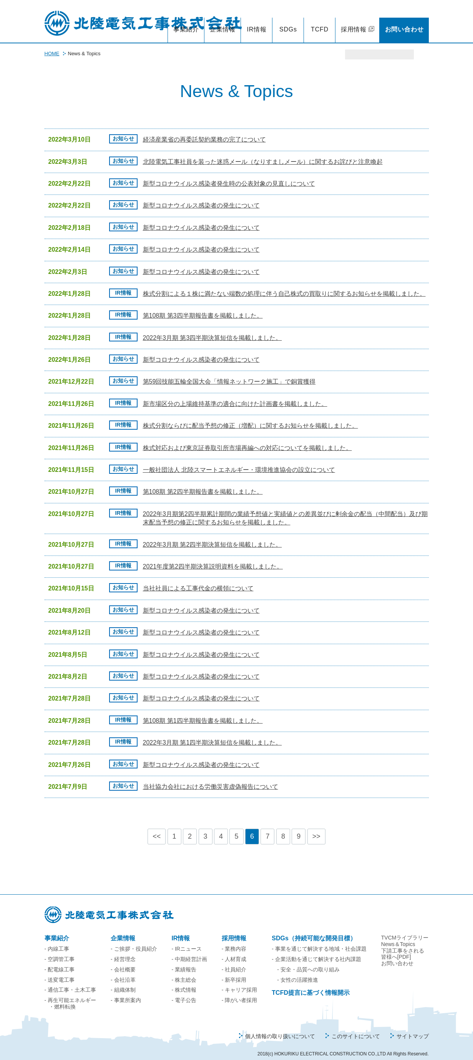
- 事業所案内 (126, 992)
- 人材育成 (234, 951)
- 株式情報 (183, 982)
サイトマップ (413, 1028)
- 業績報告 (183, 961)
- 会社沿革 (123, 972)
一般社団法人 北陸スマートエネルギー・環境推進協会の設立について (239, 461)
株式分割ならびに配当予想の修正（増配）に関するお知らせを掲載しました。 (250, 417)
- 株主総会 (183, 972)
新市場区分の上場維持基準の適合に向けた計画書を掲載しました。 (235, 395)
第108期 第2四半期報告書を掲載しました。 (203, 483)
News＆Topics (398, 936)
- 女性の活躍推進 (297, 972)
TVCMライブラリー (405, 929)
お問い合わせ (404, 21)
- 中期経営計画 (189, 951)
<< (157, 828)
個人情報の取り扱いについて (280, 1028)
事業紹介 (186, 21)
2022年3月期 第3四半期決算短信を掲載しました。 (212, 329)
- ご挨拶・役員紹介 (134, 941)
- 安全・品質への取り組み (308, 961)
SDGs (288, 21)
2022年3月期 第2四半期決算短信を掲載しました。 (212, 536)
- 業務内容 (234, 941)
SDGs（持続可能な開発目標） (314, 930)
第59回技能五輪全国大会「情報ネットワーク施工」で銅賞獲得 (229, 373)
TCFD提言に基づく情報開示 (311, 984)
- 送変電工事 (60, 972)
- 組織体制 (123, 982)
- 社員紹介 (234, 961)
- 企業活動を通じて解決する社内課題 (316, 951)
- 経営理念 (123, 951)
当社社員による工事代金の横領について (198, 580)
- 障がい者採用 (239, 992)
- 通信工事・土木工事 (70, 982)
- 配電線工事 (60, 961)
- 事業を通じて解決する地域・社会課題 (319, 941)
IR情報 (256, 21)
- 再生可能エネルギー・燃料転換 (70, 995)
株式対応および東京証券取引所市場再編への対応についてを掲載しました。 (247, 440)
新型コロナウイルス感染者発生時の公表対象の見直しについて (229, 175)
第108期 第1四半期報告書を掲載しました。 (203, 712)
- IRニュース (186, 941)
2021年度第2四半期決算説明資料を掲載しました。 (213, 558)
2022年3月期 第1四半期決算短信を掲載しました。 (212, 734)
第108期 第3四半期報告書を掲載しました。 (203, 307)
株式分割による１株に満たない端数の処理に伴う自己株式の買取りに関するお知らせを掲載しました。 (284, 285)
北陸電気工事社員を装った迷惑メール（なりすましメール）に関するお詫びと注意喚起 (263, 153)
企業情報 (223, 21)
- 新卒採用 (234, 972)
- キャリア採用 (239, 982)
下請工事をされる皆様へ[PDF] (402, 946)
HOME (52, 45)
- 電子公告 (183, 992)
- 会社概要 (123, 961)
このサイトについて (356, 1028)
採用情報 (354, 21)
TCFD (320, 21)
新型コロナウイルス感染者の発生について (201, 197)
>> (316, 828)
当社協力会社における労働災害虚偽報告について (210, 778)
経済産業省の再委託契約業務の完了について (204, 131)
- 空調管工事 (60, 951)
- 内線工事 (57, 941)
